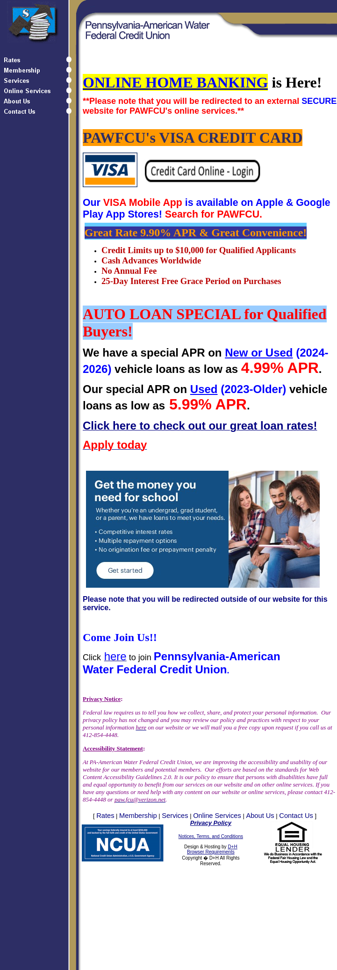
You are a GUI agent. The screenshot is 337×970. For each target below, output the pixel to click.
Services (175, 815)
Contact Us (296, 815)
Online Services (217, 815)
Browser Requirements (211, 851)
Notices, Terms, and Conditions (211, 836)
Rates (105, 815)
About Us (260, 815)
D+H (232, 846)
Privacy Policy (210, 822)
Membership (138, 815)
